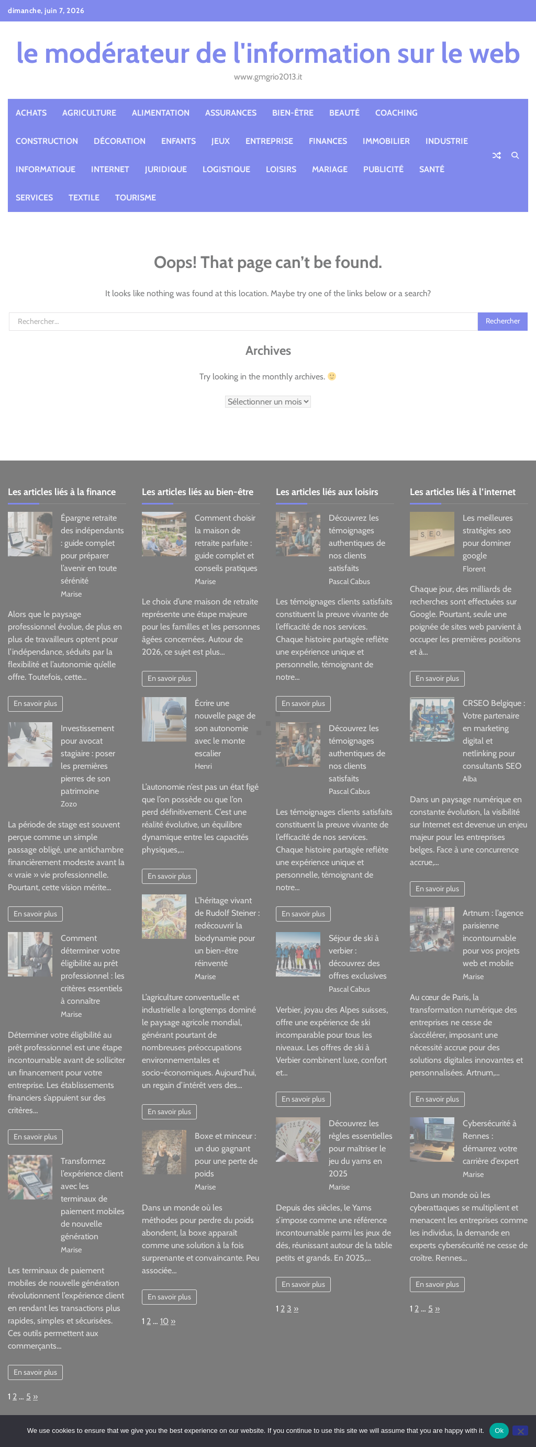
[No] (520, 1430)
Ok (499, 1430)
